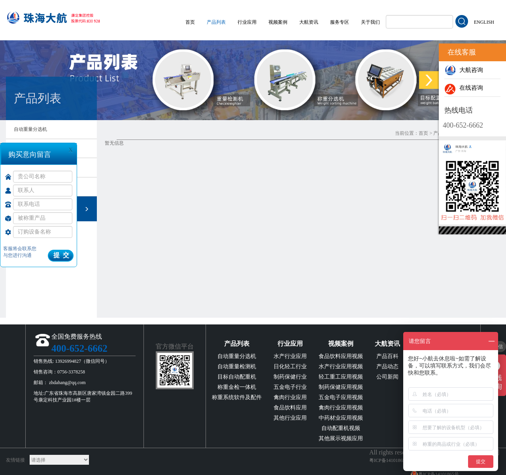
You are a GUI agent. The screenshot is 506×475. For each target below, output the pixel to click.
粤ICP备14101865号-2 (391, 460)
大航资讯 (308, 22)
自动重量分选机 (30, 129)
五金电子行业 (290, 387)
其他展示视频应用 (341, 438)
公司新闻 (387, 377)
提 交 (61, 255)
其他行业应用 (290, 418)
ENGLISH (484, 22)
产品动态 (387, 366)
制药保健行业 (290, 377)
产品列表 (216, 22)
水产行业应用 (290, 356)
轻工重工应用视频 (341, 377)
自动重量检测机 (236, 366)
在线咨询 (463, 88)
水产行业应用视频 (341, 366)
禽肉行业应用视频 (341, 408)
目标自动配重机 (236, 377)
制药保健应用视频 (341, 387)
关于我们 (370, 22)
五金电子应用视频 (341, 397)
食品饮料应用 (290, 408)
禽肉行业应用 (290, 397)
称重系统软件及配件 (237, 397)
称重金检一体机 (236, 387)
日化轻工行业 (290, 366)
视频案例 (277, 22)
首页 (190, 22)
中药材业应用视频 (341, 418)
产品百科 (387, 356)
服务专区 (339, 22)
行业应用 (247, 22)
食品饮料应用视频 (341, 356)
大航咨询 (463, 70)
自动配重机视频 (340, 428)
